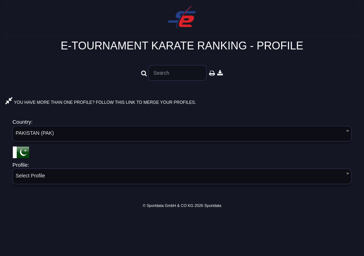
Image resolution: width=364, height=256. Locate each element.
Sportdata (212, 205)
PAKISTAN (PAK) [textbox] (35, 133)
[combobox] (182, 135)
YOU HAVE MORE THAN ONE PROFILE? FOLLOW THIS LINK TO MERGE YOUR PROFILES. (100, 102)
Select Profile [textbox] (30, 175)
